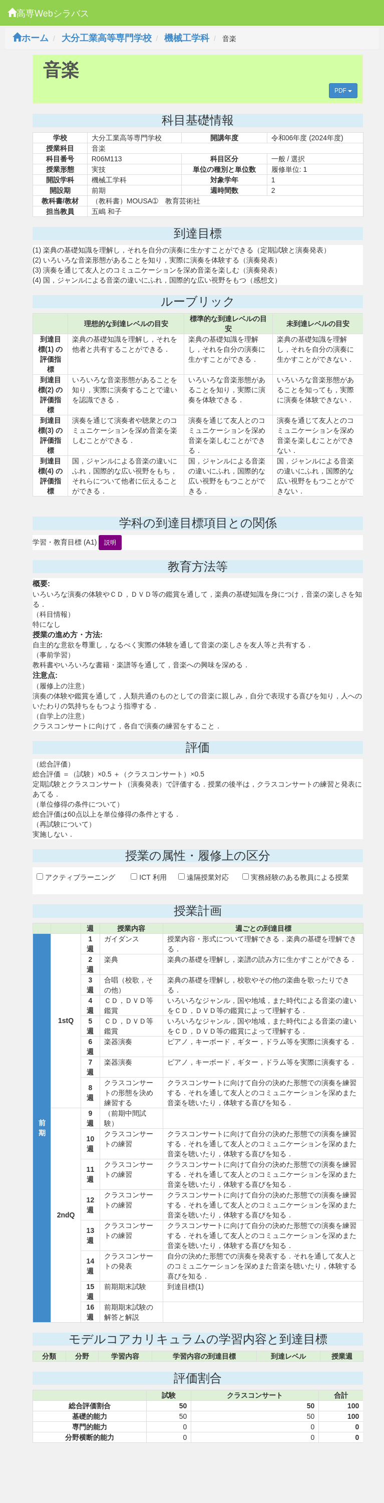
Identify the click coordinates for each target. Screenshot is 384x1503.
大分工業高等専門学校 (107, 38)
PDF (343, 90)
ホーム (31, 38)
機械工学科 (186, 38)
